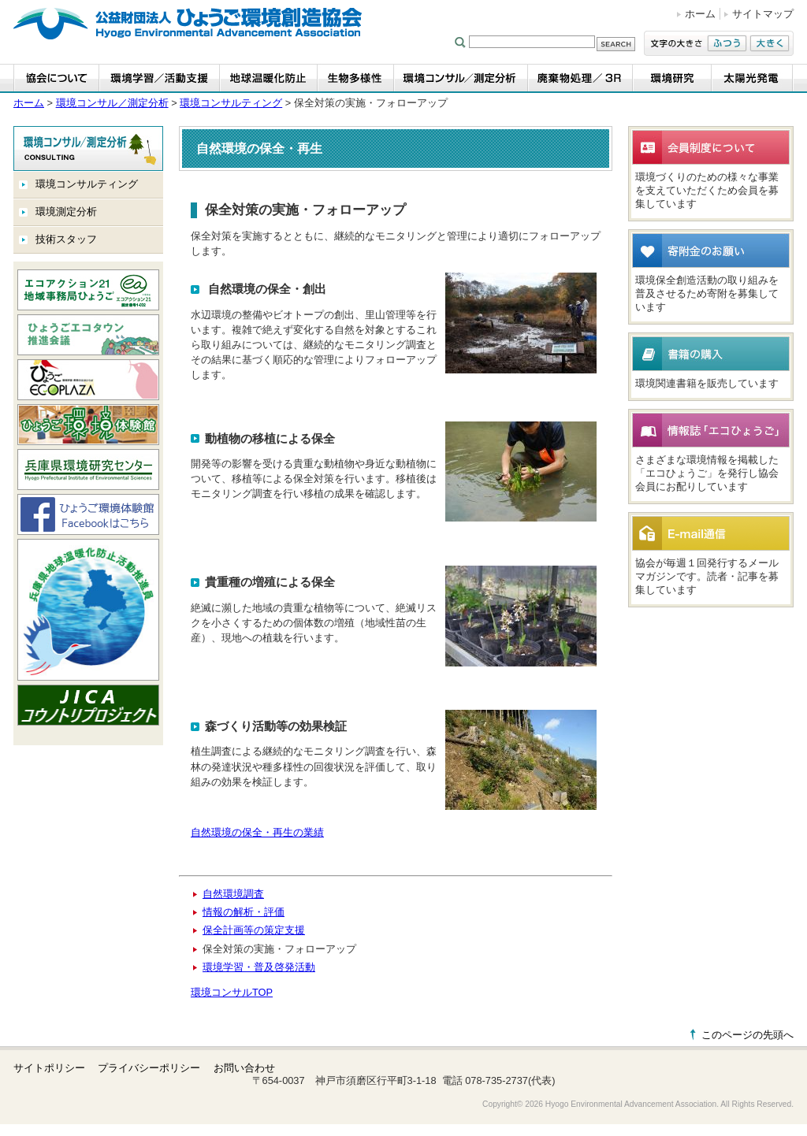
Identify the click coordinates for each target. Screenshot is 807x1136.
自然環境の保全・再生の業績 (257, 832)
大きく (769, 43)
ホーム (700, 14)
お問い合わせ (244, 1068)
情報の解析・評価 (243, 912)
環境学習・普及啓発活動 (259, 967)
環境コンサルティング (231, 103)
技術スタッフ (66, 239)
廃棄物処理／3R (580, 78)
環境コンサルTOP (232, 992)
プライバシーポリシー (149, 1068)
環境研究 (672, 78)
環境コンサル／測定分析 (461, 78)
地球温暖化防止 (269, 78)
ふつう (727, 43)
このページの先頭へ (747, 1035)
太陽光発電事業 (753, 78)
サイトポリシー (49, 1068)
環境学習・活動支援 (159, 78)
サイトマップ (763, 14)
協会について (56, 78)
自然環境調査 (233, 894)
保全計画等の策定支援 (254, 930)
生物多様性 (356, 78)
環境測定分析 (66, 211)
